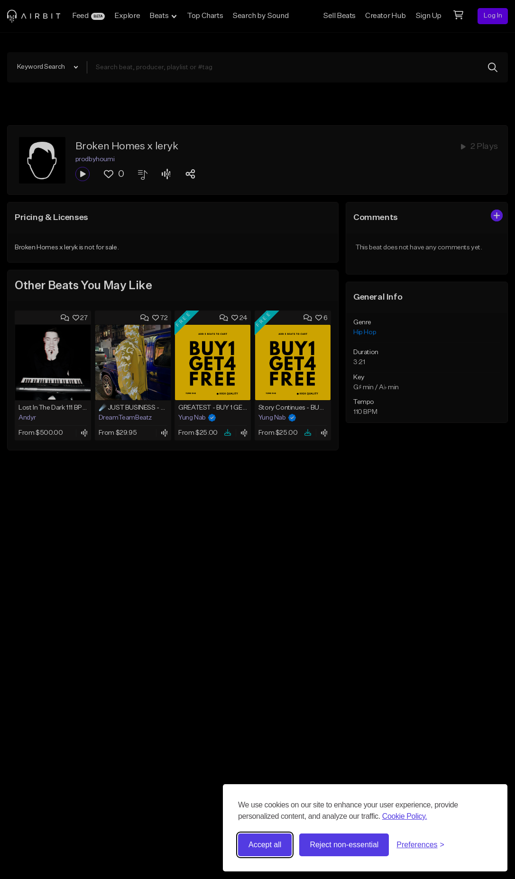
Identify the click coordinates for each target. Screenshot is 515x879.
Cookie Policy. (404, 816)
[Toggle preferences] (420, 845)
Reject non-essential (344, 845)
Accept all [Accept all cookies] (264, 845)
